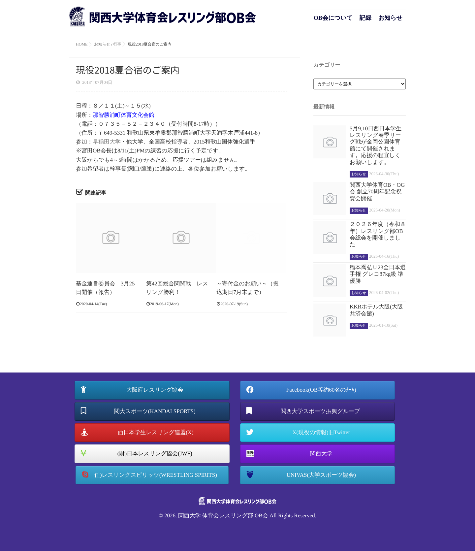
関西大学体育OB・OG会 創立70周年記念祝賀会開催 (377, 192)
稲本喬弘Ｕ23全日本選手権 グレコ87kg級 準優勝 (378, 274)
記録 (365, 21)
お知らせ (390, 21)
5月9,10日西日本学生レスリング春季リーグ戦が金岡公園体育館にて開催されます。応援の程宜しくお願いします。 (375, 145)
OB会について (333, 21)
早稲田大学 (107, 142)
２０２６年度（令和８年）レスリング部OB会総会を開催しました (378, 234)
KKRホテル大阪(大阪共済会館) (376, 310)
